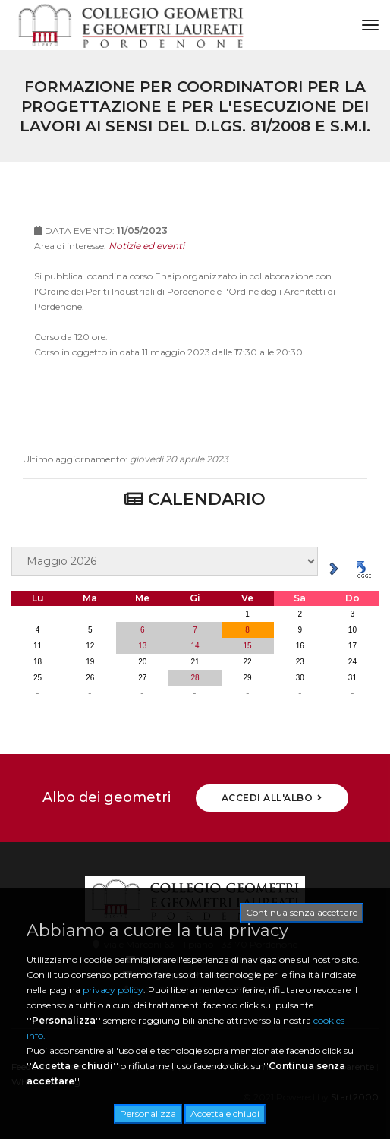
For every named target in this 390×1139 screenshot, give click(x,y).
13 (142, 646)
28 (194, 678)
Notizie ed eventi (146, 257)
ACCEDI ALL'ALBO (272, 797)
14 (194, 646)
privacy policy (113, 989)
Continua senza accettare (301, 912)
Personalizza (148, 1113)
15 (248, 646)
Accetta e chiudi (224, 1113)
